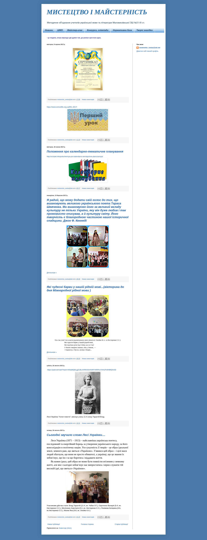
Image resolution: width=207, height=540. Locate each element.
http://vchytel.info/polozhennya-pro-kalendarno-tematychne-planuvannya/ (75, 156)
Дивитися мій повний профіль (147, 51)
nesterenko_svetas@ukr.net (149, 48)
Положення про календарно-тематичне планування (85, 151)
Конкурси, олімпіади (97, 30)
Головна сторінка (87, 524)
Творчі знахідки (144, 30)
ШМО (60, 30)
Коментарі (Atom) (65, 528)
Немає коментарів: (88, 99)
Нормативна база (122, 30)
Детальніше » (52, 273)
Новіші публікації (53, 524)
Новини (49, 30)
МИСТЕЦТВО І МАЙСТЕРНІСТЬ (97, 12)
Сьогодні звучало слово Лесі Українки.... (76, 435)
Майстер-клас (75, 30)
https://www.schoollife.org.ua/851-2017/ (62, 107)
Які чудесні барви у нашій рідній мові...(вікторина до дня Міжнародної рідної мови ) (85, 288)
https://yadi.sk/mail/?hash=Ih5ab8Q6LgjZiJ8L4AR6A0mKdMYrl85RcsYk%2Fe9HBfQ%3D (81, 370)
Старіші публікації (121, 524)
